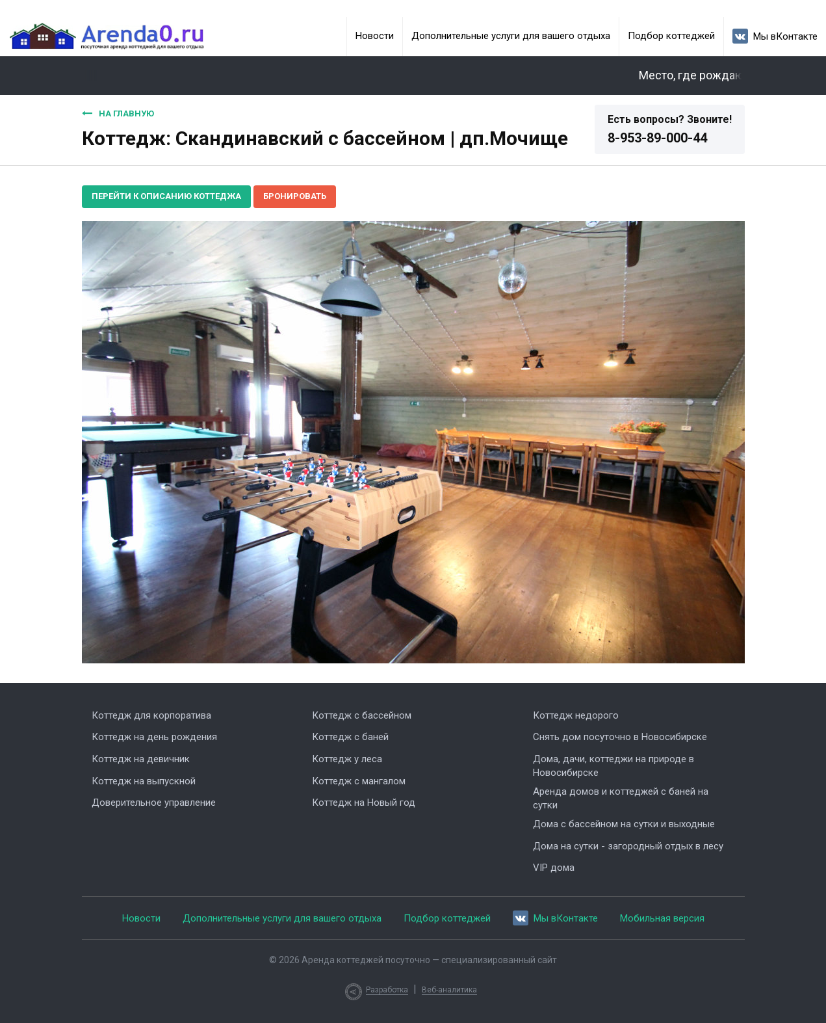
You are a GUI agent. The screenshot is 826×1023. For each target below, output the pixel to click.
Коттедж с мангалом (359, 781)
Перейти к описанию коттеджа (166, 196)
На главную (118, 113)
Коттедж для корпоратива (151, 715)
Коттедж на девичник (141, 759)
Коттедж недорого (576, 715)
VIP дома (553, 867)
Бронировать (294, 196)
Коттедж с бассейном (361, 715)
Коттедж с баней (350, 737)
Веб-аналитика (449, 989)
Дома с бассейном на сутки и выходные (624, 824)
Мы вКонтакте (775, 36)
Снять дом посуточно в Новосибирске (620, 737)
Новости (374, 36)
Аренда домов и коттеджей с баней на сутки (620, 798)
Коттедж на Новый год (363, 802)
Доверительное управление (154, 802)
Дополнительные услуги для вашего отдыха (510, 36)
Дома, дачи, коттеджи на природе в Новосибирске (613, 765)
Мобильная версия (662, 918)
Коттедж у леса (347, 759)
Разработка (387, 989)
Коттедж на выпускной (144, 781)
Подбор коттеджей (671, 36)
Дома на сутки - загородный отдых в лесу (628, 846)
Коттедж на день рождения (154, 737)
